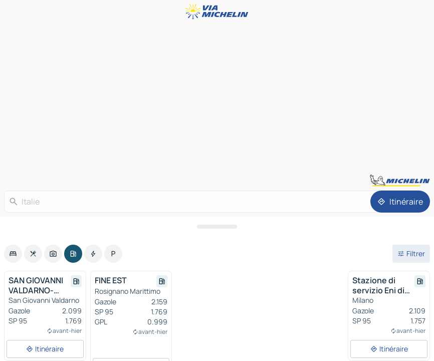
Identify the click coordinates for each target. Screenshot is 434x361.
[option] (13, 254)
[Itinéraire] (400, 202)
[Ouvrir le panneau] (217, 227)
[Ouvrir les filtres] (411, 254)
